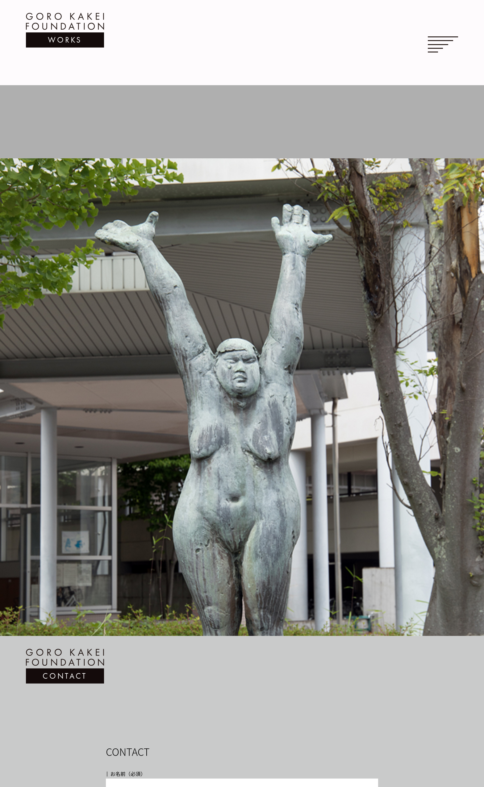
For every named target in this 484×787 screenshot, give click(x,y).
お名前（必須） (128, 759)
